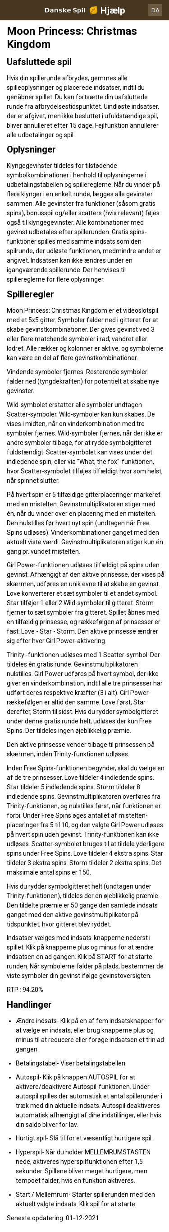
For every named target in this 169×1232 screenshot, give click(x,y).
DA (155, 10)
